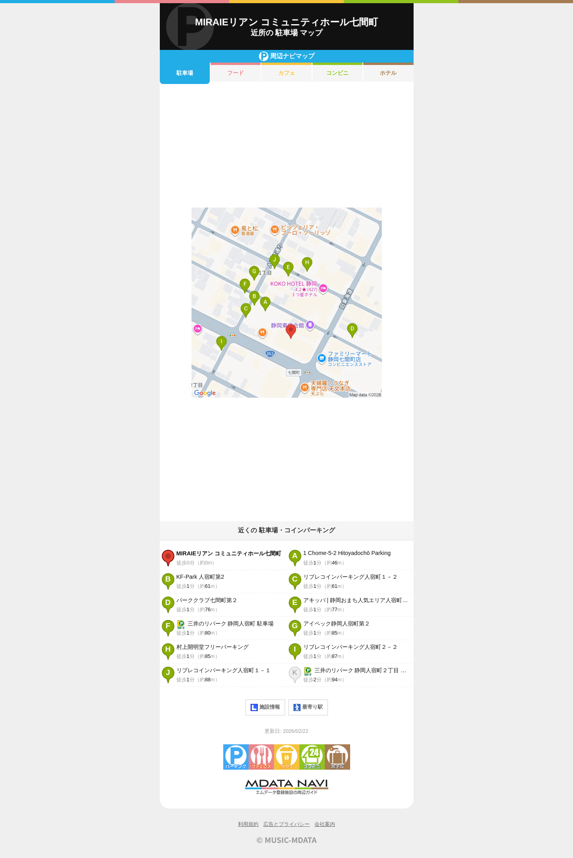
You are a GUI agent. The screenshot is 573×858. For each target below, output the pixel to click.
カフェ (286, 73)
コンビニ (337, 73)
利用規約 (248, 824)
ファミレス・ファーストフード (261, 757)
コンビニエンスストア (312, 757)
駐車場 (184, 73)
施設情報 (265, 707)
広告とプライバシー (286, 824)
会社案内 (324, 824)
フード (235, 73)
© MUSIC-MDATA (287, 839)
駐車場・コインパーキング (236, 757)
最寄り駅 (308, 707)
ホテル (388, 73)
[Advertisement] (287, 145)
